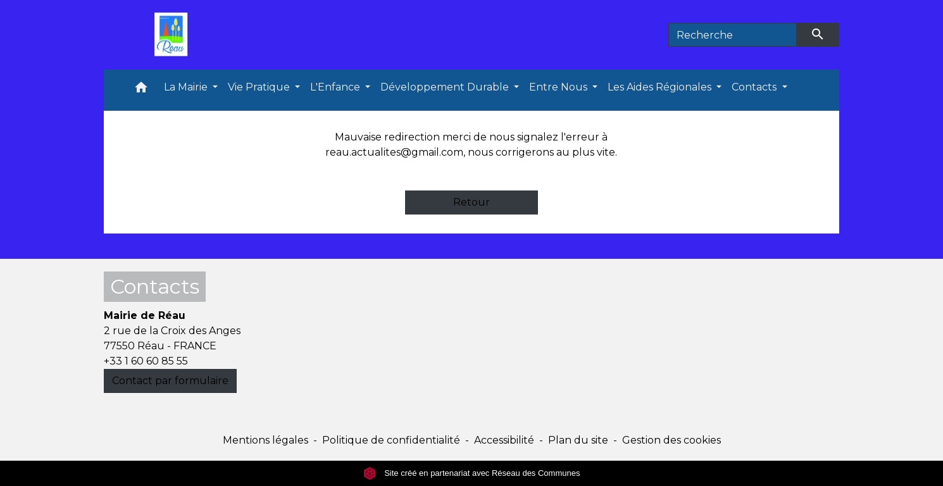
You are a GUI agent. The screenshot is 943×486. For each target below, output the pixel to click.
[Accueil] (174, 34)
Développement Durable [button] (445, 87)
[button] (141, 90)
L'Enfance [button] (336, 87)
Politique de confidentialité (391, 440)
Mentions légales (265, 440)
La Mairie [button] (187, 87)
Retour (471, 202)
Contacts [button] (755, 87)
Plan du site (578, 440)
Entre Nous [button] (559, 87)
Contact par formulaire (170, 381)
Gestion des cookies (671, 440)
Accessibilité (504, 440)
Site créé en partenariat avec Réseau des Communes (471, 473)
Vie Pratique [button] (260, 87)
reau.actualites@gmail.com (394, 152)
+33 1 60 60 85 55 (146, 361)
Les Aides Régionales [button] (661, 87)
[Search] (732, 35)
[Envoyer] (818, 35)
